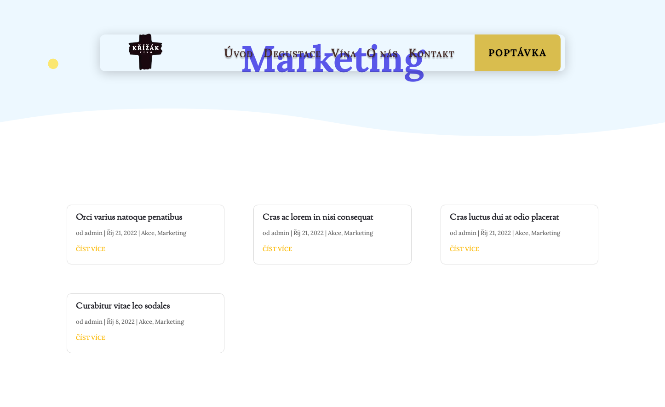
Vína (343, 52)
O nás (382, 52)
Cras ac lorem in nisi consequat (318, 218)
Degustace (292, 52)
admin (94, 233)
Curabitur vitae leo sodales (123, 306)
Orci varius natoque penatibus (129, 218)
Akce (148, 233)
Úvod (238, 52)
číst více (90, 249)
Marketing (171, 233)
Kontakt (431, 52)
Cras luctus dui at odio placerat (504, 218)
